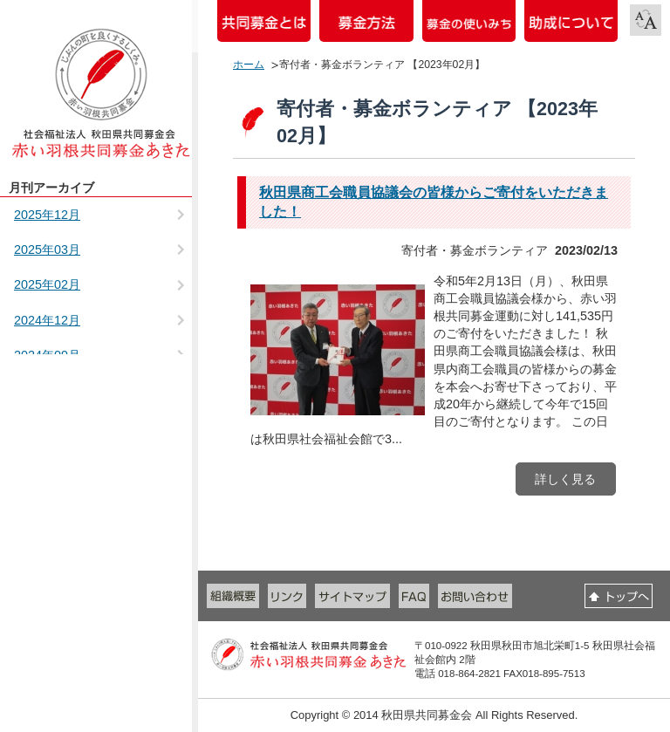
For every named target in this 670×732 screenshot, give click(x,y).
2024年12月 (47, 320)
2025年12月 (47, 215)
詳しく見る (565, 479)
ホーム (248, 64)
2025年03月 (47, 250)
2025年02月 (47, 284)
